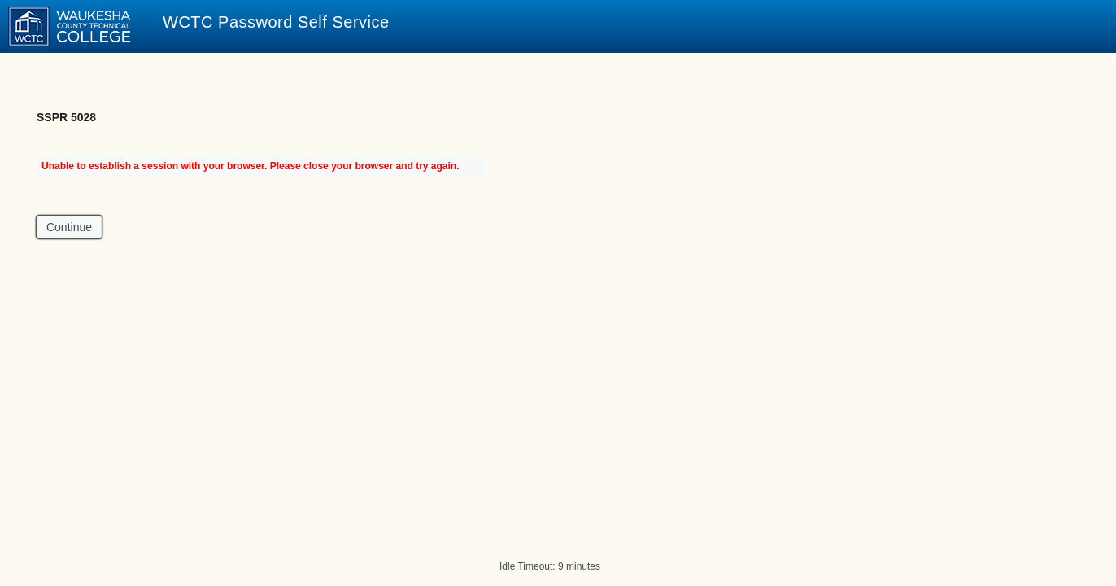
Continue (69, 227)
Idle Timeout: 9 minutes (549, 566)
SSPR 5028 (66, 117)
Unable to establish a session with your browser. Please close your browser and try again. (250, 166)
